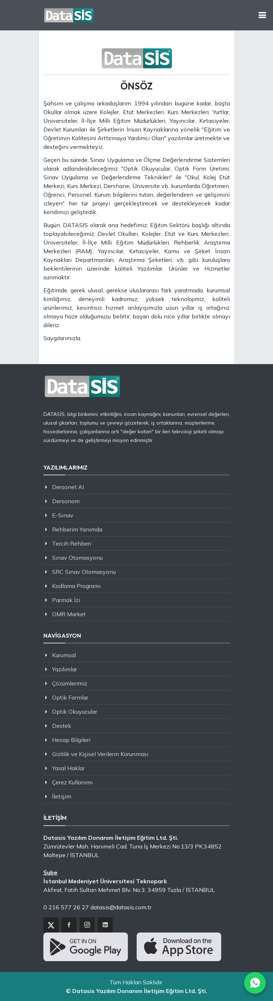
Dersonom (66, 501)
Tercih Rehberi (71, 543)
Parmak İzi (66, 600)
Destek (61, 725)
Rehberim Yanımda (77, 529)
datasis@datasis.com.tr (121, 907)
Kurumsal (64, 655)
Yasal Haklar (68, 768)
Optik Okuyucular (74, 711)
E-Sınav (62, 515)
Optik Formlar (70, 697)
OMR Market (69, 614)
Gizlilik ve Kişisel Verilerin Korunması (100, 754)
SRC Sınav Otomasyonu (84, 571)
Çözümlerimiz (69, 683)
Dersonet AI (68, 487)
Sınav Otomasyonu (77, 557)
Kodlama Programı (76, 585)
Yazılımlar (64, 669)
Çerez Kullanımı (72, 782)
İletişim (61, 796)
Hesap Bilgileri (71, 739)
